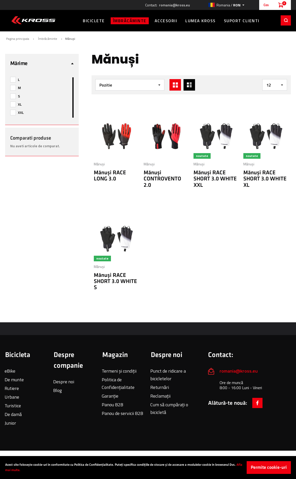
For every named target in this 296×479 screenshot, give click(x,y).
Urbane (12, 397)
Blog (57, 390)
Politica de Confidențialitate (118, 383)
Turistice (13, 405)
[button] (226, 5)
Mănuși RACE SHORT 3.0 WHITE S (115, 281)
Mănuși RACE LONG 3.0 (110, 175)
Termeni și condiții (119, 370)
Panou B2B (112, 404)
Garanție (110, 395)
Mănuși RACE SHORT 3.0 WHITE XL (265, 178)
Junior (10, 423)
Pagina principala (17, 38)
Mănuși (99, 164)
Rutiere (12, 388)
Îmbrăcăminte (47, 38)
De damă (13, 414)
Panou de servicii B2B (122, 413)
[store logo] (33, 20)
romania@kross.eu (174, 5)
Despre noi (63, 381)
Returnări (159, 387)
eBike (10, 370)
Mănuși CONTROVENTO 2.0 (162, 178)
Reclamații (160, 395)
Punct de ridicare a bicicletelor (168, 374)
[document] (148, 467)
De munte (14, 379)
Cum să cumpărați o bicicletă (169, 408)
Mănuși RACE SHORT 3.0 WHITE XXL (215, 178)
